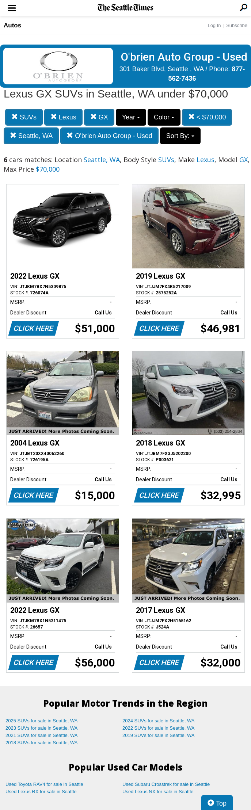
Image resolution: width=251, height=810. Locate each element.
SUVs (24, 117)
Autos (12, 25)
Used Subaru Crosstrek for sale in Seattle (166, 784)
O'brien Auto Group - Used (109, 136)
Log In (214, 25)
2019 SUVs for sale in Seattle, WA (158, 735)
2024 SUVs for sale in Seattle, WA (158, 720)
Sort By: (180, 136)
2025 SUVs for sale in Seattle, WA (41, 720)
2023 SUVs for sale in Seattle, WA (41, 728)
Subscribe (236, 25)
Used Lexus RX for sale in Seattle (40, 791)
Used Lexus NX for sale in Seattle (157, 791)
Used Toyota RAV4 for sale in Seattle (44, 784)
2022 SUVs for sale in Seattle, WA (158, 728)
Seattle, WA (31, 136)
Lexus (63, 117)
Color (164, 117)
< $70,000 (207, 117)
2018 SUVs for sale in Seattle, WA (41, 742)
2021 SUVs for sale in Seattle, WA (41, 735)
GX (99, 117)
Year (131, 117)
